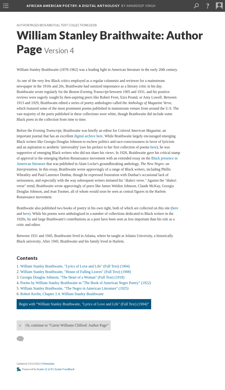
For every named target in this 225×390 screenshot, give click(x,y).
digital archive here (88, 136)
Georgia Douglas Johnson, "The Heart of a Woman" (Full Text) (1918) (72, 277)
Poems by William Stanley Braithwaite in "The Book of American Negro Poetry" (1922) (85, 283)
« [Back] (20, 325)
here (153, 147)
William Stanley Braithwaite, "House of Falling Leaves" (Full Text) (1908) (75, 272)
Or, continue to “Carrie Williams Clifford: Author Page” (67, 325)
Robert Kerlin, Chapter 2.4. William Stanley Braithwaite (62, 294)
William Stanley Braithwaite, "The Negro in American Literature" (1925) (74, 288)
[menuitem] (6, 6)
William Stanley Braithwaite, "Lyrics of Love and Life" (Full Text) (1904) (75, 266)
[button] (207, 6)
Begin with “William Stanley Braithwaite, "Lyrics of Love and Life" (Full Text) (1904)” (84, 304)
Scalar (40, 369)
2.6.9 (49, 369)
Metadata (48, 363)
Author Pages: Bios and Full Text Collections (52, 25)
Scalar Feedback (65, 369)
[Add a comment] (22, 339)
